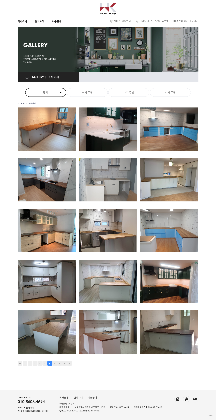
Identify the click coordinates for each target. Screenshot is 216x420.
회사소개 (63, 397)
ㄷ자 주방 (170, 92)
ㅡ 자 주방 (87, 92)
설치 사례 (53, 77)
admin (210, 415)
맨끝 (69, 363)
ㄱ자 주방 (128, 92)
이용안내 (92, 397)
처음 (20, 363)
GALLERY (38, 77)
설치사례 (78, 397)
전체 (45, 92)
